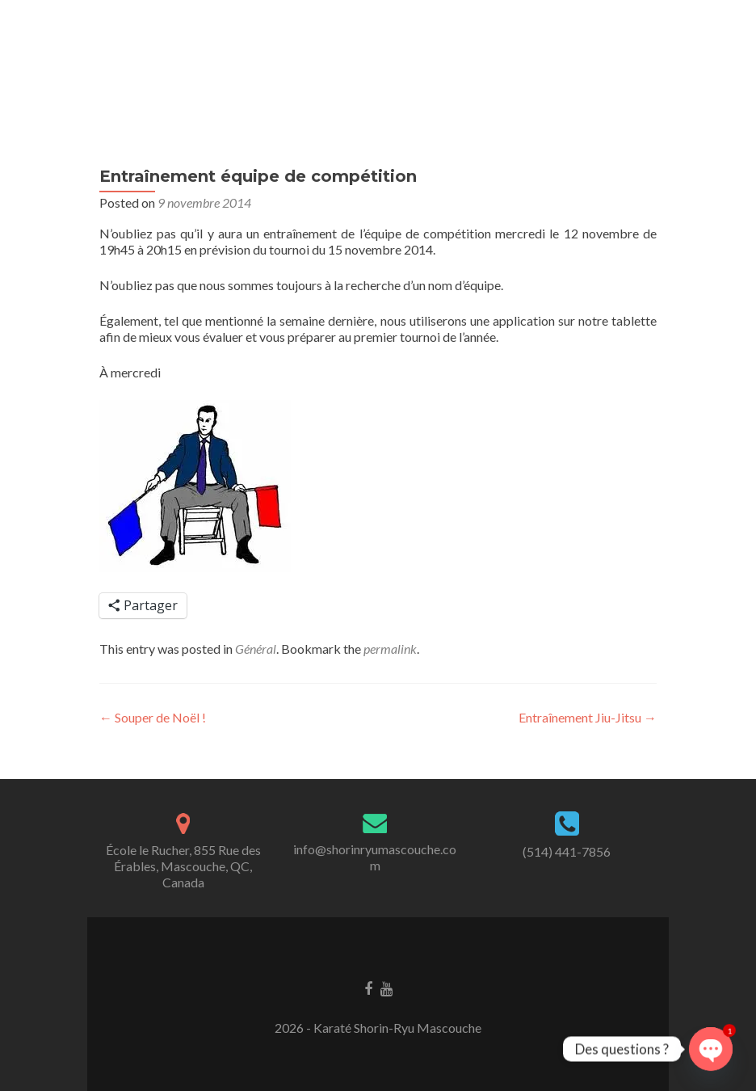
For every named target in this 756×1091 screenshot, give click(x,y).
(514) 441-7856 (567, 851)
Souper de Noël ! (152, 717)
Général (255, 648)
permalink (390, 648)
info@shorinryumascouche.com (374, 857)
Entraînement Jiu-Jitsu (588, 717)
